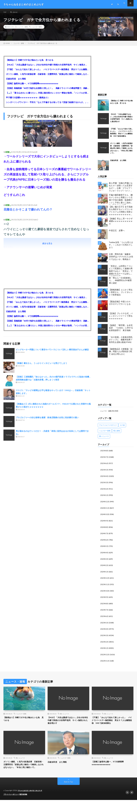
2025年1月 (104, 497)
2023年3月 (104, 636)
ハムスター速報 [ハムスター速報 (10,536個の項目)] (104, 433)
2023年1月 (104, 649)
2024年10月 (105, 516)
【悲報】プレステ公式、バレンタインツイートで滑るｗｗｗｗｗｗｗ (121, 319)
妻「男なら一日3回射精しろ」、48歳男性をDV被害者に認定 (120, 283)
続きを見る (47, 246)
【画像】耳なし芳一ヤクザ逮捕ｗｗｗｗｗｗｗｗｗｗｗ (121, 224)
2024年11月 (105, 510)
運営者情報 (25, 800)
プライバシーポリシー (11, 800)
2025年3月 (104, 485)
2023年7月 (104, 611)
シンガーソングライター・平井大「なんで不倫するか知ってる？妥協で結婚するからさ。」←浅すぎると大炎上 (47, 105)
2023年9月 (104, 598)
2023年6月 (104, 617)
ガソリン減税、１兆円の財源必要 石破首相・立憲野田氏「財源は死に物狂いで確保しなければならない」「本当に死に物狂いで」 (47, 77)
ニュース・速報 (22, 29)
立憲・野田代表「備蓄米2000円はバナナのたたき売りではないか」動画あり (121, 259)
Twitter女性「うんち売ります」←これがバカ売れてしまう (121, 247)
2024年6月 (104, 542)
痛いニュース (64, 714)
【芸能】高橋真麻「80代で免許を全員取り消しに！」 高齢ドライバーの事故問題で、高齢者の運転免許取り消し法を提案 (47, 91)
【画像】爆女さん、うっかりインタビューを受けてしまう (41, 366)
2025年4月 (104, 479)
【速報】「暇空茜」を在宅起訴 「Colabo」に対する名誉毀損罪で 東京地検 (121, 330)
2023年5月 (104, 623)
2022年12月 (105, 655)
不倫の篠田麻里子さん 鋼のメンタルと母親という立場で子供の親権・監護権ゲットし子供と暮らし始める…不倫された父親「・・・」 (121, 202)
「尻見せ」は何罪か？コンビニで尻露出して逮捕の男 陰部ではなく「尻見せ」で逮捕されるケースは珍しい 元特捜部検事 (121, 273)
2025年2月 (104, 491)
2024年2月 (104, 567)
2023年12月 (105, 579)
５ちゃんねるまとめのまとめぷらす (31, 797)
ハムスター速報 (36, 29)
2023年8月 (104, 604)
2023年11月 (105, 586)
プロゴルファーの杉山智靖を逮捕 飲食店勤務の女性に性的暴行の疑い (47, 420)
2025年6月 (104, 466)
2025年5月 (104, 472)
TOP (5, 12)
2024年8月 (104, 529)
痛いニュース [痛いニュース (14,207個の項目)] (104, 439)
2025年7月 (104, 460)
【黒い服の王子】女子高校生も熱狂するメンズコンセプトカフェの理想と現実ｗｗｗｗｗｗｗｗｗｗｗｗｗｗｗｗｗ (121, 214)
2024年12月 (105, 504)
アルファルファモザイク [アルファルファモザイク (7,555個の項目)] (108, 428)
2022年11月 (105, 661)
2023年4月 (104, 630)
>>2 (6, 226)
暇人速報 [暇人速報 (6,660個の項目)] (116, 433)
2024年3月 (104, 560)
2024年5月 (104, 548)
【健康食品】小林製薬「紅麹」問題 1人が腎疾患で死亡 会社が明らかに (121, 354)
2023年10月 (105, 592)
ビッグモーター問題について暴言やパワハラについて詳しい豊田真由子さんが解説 (52, 352)
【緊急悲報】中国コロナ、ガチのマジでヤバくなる (121, 305)
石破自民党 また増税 (16, 81)
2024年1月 (104, 573)
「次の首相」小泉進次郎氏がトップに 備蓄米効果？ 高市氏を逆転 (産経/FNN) (121, 342)
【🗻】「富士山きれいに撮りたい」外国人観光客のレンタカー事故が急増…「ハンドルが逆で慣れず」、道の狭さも (47, 95)
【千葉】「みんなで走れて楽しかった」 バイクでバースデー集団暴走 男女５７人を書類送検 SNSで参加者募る (47, 72)
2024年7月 (104, 535)
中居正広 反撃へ (117, 233)
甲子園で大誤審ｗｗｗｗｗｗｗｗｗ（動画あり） (27, 100)
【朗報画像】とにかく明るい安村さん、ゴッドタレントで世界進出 (121, 295)
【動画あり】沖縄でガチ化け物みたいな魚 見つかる (29, 63)
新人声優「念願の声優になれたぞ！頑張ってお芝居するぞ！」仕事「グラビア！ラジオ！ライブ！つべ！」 (121, 190)
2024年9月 (104, 523)
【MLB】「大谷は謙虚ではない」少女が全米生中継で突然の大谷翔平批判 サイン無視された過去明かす (47, 67)
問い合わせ (15, 12)
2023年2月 (104, 642)
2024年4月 (104, 554)
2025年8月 (104, 453)
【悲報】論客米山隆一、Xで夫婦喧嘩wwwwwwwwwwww (32, 86)
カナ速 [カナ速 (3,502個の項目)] (122, 428)
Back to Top (68, 788)
